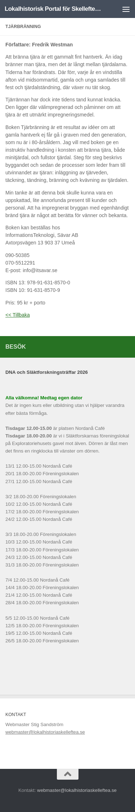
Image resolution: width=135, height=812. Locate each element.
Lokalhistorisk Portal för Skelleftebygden (53, 8)
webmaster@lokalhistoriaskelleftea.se (45, 732)
